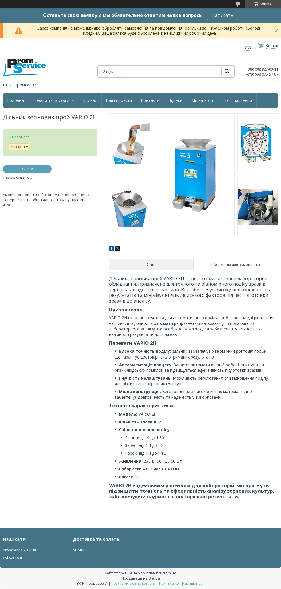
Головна (15, 100)
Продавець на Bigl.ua (140, 578)
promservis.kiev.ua (19, 550)
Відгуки (175, 100)
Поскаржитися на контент (133, 583)
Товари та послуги (51, 100)
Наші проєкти (119, 100)
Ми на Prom (202, 100)
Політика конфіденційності (182, 583)
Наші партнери (237, 100)
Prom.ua (169, 573)
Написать (222, 15)
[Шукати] (226, 71)
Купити (27, 169)
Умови (79, 550)
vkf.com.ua (12, 557)
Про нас (89, 100)
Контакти (150, 100)
